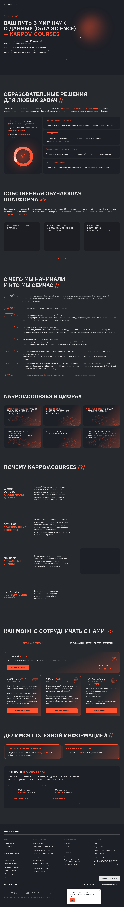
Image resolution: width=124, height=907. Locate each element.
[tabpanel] (62, 663)
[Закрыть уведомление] (99, 891)
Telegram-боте (43, 752)
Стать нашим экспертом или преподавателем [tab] (91, 643)
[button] (18, 667)
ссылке (83, 752)
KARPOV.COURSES (10, 4)
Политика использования (86, 896)
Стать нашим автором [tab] (33, 643)
